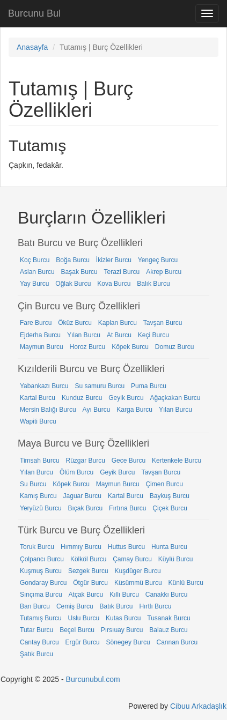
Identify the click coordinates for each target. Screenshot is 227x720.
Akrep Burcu (163, 272)
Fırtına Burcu (127, 508)
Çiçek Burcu (169, 508)
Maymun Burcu (41, 347)
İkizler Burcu (113, 260)
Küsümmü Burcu (138, 583)
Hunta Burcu (169, 547)
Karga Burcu (134, 409)
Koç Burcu (34, 260)
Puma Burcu (148, 386)
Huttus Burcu (126, 547)
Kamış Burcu (38, 496)
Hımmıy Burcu (81, 547)
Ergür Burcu (82, 642)
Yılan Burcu (83, 335)
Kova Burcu (113, 283)
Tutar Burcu (36, 630)
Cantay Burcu (39, 642)
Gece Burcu (128, 460)
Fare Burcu (36, 322)
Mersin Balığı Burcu (48, 409)
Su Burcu (33, 484)
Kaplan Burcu (117, 322)
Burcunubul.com (93, 679)
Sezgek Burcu (88, 571)
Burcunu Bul (34, 13)
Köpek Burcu (130, 347)
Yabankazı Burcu (44, 386)
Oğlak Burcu (73, 283)
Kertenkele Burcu (176, 460)
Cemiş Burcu (74, 606)
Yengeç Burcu (158, 260)
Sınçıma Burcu (41, 594)
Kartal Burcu (37, 398)
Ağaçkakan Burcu (175, 398)
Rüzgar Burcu (85, 460)
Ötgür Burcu (90, 583)
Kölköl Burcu (88, 559)
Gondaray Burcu (43, 583)
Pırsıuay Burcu (122, 630)
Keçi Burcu (153, 335)
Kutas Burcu (123, 618)
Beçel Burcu (77, 630)
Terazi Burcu (122, 272)
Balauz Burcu (168, 630)
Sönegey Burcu (128, 642)
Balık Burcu (153, 283)
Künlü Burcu (185, 583)
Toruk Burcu (37, 547)
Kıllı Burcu (124, 594)
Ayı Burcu (97, 409)
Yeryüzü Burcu (41, 508)
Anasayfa (32, 47)
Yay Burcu (34, 283)
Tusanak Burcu (168, 618)
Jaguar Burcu (82, 496)
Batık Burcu (116, 606)
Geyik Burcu (125, 398)
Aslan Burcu (37, 272)
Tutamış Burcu (41, 618)
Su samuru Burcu (100, 386)
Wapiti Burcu (38, 421)
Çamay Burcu (132, 559)
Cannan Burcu (176, 642)
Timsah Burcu (40, 460)
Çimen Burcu (163, 484)
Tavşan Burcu (162, 322)
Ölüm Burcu (76, 472)
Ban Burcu (35, 606)
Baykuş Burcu (169, 496)
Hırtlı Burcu (155, 606)
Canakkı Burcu (166, 594)
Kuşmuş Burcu (41, 571)
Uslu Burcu (83, 618)
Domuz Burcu (174, 347)
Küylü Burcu (175, 559)
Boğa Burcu (73, 260)
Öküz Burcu (75, 322)
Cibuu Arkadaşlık (198, 706)
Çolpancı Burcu (42, 559)
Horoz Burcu (88, 347)
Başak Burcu (79, 272)
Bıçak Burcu (85, 508)
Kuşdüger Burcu (138, 571)
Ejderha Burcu (40, 335)
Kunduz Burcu (82, 398)
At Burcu (119, 335)
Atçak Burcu (86, 594)
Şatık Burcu (36, 654)
